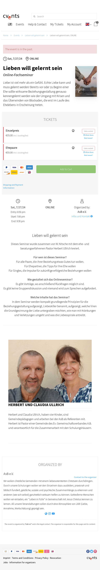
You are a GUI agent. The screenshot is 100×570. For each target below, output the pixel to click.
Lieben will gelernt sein (34, 35)
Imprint (6, 557)
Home (5, 35)
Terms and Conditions (22, 557)
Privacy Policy (41, 557)
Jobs (5, 562)
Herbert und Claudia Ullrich (36, 404)
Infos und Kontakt (82, 216)
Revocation (55, 557)
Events (16, 35)
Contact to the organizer (85, 477)
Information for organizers (22, 562)
